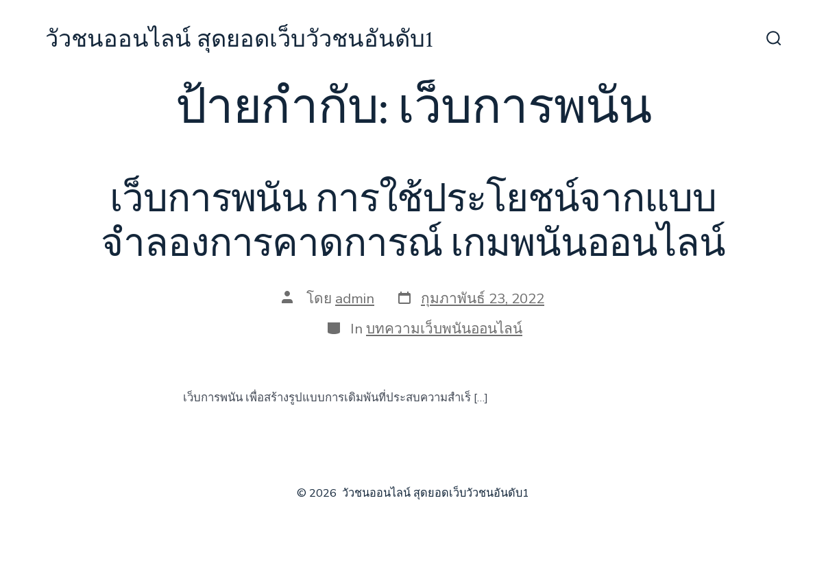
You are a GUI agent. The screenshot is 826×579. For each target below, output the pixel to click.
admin (354, 298)
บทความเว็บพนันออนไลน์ (444, 328)
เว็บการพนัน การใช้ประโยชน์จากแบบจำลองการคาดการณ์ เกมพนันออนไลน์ (413, 222)
